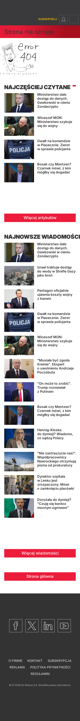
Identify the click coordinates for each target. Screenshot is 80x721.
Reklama (17, 667)
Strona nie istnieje (29, 31)
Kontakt (35, 661)
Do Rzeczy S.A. (29, 685)
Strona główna (40, 576)
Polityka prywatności (50, 667)
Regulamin (40, 674)
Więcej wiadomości (40, 553)
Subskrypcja (59, 661)
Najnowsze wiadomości (42, 236)
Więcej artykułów (40, 217)
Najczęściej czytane (37, 87)
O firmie (15, 661)
